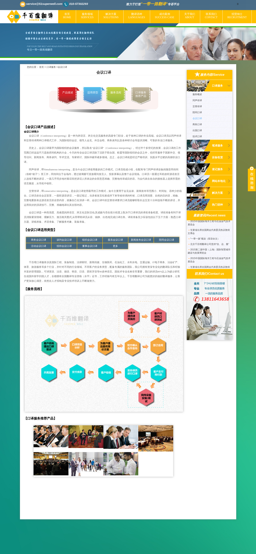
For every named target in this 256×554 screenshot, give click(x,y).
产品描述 (67, 92)
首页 (67, 16)
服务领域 (87, 16)
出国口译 (197, 130)
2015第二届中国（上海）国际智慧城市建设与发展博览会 (209, 253)
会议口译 (197, 118)
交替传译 (197, 106)
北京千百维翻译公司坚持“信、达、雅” (209, 246)
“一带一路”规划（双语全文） (205, 240)
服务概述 (197, 94)
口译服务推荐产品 (140, 94)
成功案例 (164, 16)
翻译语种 (136, 16)
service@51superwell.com (44, 3)
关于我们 (189, 16)
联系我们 (211, 16)
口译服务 (51, 67)
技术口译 (197, 136)
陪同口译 (197, 112)
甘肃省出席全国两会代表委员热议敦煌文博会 (209, 233)
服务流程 (115, 92)
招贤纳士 (237, 16)
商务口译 (197, 124)
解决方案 (110, 16)
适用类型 (92, 92)
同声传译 (197, 100)
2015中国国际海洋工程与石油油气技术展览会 (209, 225)
